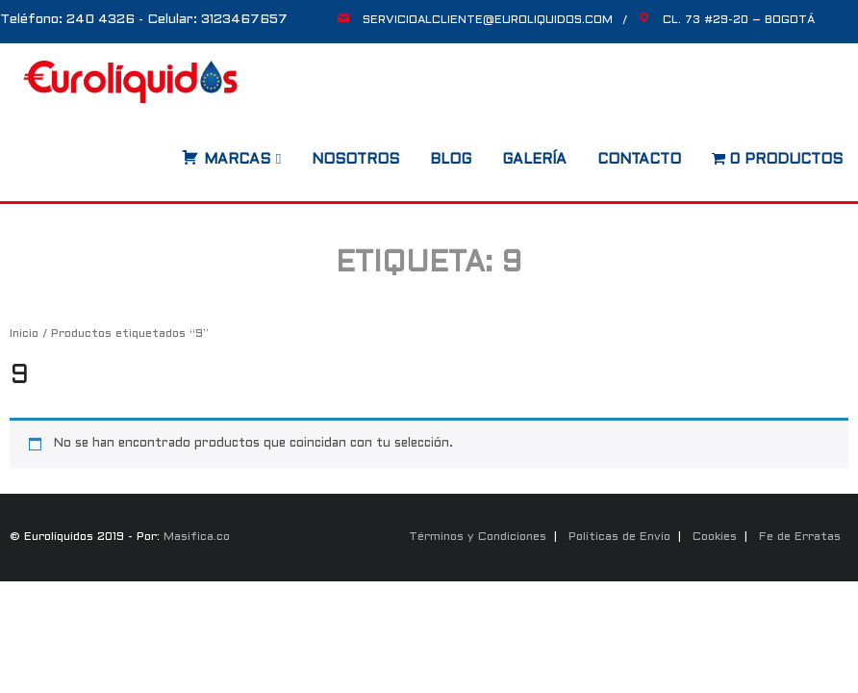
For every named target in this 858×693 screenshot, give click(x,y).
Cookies (715, 537)
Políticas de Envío (619, 537)
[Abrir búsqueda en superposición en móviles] (162, 153)
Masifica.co (197, 537)
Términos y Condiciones (477, 537)
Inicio (24, 334)
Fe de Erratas (800, 537)
